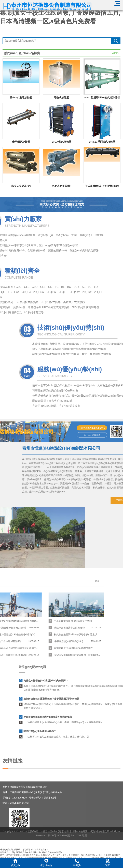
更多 (26, 580)
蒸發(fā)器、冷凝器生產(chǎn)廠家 (46, 839)
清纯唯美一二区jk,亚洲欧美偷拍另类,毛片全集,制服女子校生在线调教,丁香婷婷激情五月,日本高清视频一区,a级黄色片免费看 (60, 13)
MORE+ (115, 53)
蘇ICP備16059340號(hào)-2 (62, 843)
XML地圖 (82, 843)
